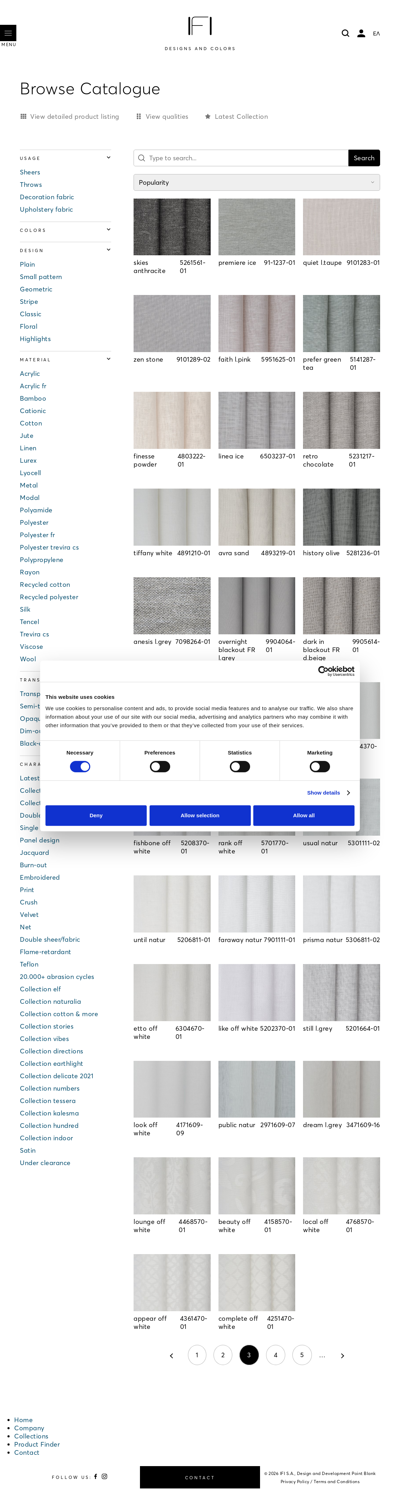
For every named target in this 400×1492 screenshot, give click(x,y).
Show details (323, 793)
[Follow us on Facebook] (96, 1478)
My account (361, 33)
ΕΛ (376, 33)
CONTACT (200, 1477)
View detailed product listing (74, 116)
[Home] (200, 33)
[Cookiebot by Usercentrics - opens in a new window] (323, 671)
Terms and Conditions (337, 1481)
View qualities (167, 116)
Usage (65, 158)
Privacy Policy (295, 1481)
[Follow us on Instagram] (104, 1478)
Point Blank (364, 1473)
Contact (27, 1452)
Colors (65, 230)
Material (65, 359)
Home (23, 1420)
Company (29, 1428)
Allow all (304, 815)
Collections (31, 1436)
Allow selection (199, 815)
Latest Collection (241, 116)
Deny (96, 815)
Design (65, 250)
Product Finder (37, 1444)
